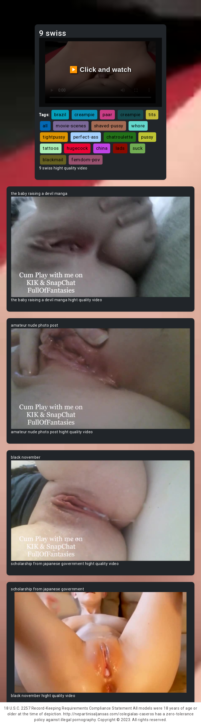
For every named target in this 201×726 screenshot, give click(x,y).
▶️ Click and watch (100, 69)
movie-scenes (71, 125)
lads (120, 148)
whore (138, 125)
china (102, 148)
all (45, 125)
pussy (147, 137)
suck (137, 148)
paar (107, 114)
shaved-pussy (108, 125)
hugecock (77, 148)
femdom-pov (85, 159)
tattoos (51, 148)
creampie (84, 114)
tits (152, 114)
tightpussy (54, 137)
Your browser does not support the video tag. (100, 247)
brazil (60, 114)
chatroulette (119, 137)
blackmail (53, 159)
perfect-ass (85, 137)
